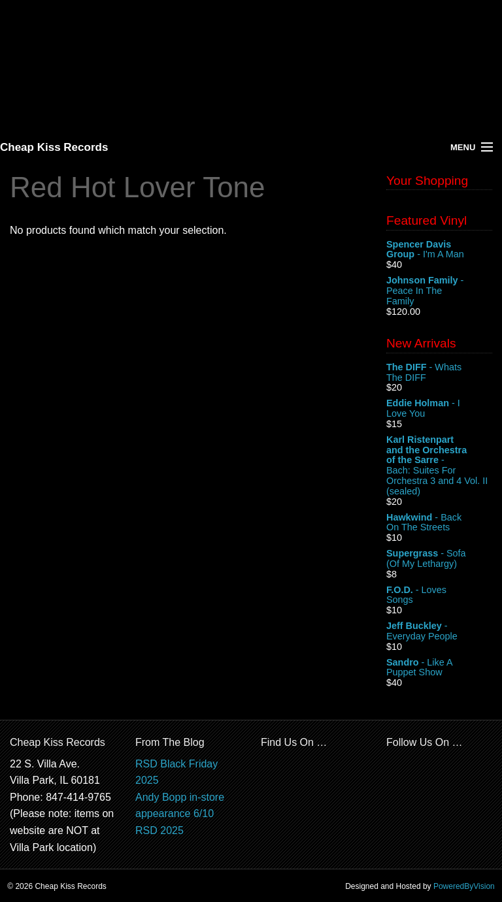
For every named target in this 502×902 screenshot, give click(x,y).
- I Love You (439, 408)
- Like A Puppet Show (439, 668)
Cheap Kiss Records (54, 147)
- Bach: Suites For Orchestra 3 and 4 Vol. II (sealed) (439, 465)
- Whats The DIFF (439, 372)
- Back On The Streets (439, 523)
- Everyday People (439, 631)
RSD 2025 (159, 830)
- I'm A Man (439, 250)
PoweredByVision (464, 886)
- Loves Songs (439, 595)
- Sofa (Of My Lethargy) (439, 559)
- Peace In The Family (439, 291)
